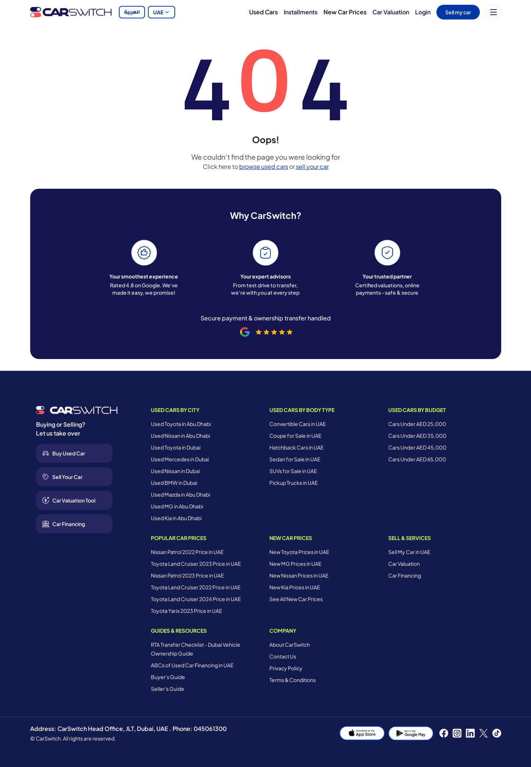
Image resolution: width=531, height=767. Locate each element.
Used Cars (263, 12)
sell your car (312, 166)
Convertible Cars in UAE (297, 423)
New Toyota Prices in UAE (299, 551)
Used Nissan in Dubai (175, 471)
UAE (161, 12)
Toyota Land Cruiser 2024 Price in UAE (196, 599)
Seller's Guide (167, 688)
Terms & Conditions (292, 680)
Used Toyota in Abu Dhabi (181, 423)
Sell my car (458, 12)
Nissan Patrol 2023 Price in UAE (187, 575)
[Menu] (493, 12)
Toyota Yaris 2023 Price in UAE (186, 610)
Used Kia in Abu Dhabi (176, 518)
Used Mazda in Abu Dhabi (180, 494)
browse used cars (263, 166)
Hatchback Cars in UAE (296, 447)
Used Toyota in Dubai (176, 447)
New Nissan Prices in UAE (299, 575)
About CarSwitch (289, 644)
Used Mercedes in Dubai (180, 459)
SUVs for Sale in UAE (293, 471)
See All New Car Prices (296, 599)
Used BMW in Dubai (174, 482)
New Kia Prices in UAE (294, 587)
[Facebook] (443, 733)
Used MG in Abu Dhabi (177, 506)
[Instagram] (457, 733)
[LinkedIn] (470, 733)
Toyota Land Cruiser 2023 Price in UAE (196, 563)
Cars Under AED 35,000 (417, 435)
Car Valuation (390, 12)
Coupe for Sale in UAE (295, 435)
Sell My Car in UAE (409, 551)
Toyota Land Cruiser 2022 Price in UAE (196, 587)
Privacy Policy (285, 668)
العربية (132, 12)
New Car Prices (345, 12)
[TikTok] (496, 733)
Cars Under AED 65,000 (417, 459)
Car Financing (404, 575)
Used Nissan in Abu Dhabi (180, 435)
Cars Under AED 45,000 (417, 447)
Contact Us (282, 656)
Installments (301, 12)
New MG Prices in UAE (295, 563)
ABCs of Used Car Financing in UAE (192, 665)
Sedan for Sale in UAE (295, 459)
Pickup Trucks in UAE (293, 482)
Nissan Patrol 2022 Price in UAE (187, 551)
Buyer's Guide (168, 677)
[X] (483, 733)
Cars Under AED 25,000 (417, 423)
